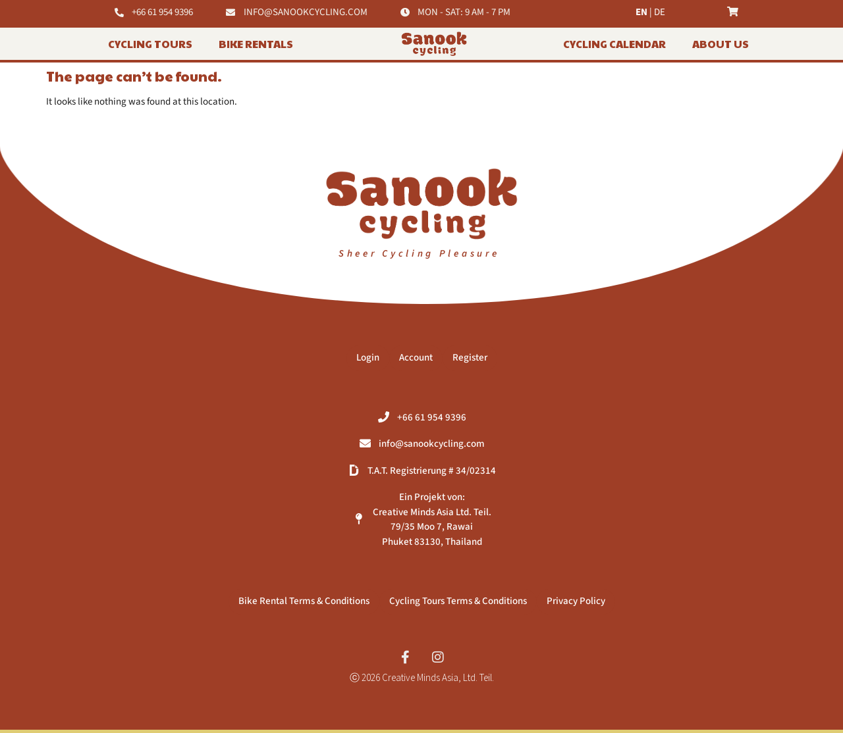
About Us (720, 43)
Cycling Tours (150, 43)
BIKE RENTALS (256, 43)
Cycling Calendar (614, 43)
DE (659, 12)
